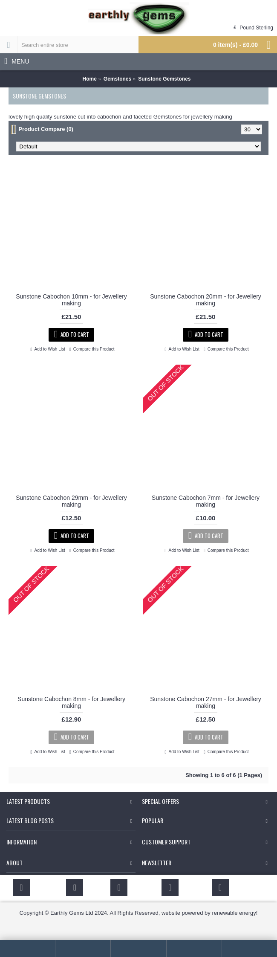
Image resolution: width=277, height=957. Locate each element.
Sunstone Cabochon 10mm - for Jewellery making (71, 299)
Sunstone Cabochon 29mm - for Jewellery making (71, 501)
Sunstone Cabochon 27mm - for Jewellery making (205, 702)
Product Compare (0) (45, 129)
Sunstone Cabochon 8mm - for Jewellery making (71, 702)
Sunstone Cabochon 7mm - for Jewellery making (206, 501)
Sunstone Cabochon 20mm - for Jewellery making (205, 299)
